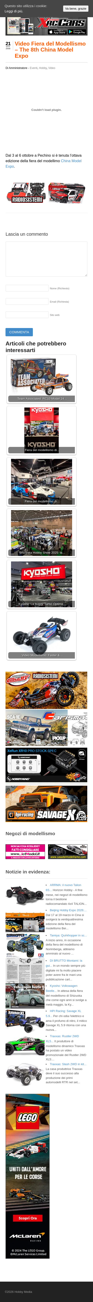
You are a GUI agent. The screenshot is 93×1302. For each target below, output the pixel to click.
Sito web (54, 315)
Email (59, 301)
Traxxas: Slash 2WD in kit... (68, 1064)
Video (51, 68)
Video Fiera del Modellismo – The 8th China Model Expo (50, 50)
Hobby (43, 68)
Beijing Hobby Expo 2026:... (68, 910)
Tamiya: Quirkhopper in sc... (68, 935)
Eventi (33, 68)
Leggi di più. (14, 11)
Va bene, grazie (75, 8)
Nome (59, 288)
